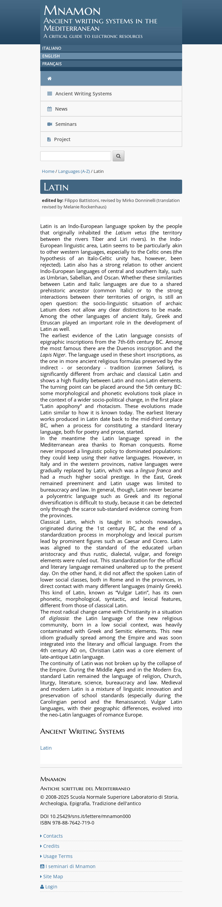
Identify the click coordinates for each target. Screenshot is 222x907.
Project (59, 139)
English (51, 56)
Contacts (51, 836)
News (58, 109)
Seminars (62, 124)
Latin (46, 747)
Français (52, 64)
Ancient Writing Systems (79, 93)
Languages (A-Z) (74, 171)
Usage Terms (56, 856)
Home (48, 171)
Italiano (51, 48)
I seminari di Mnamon (68, 866)
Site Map (51, 876)
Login (48, 886)
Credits (49, 846)
